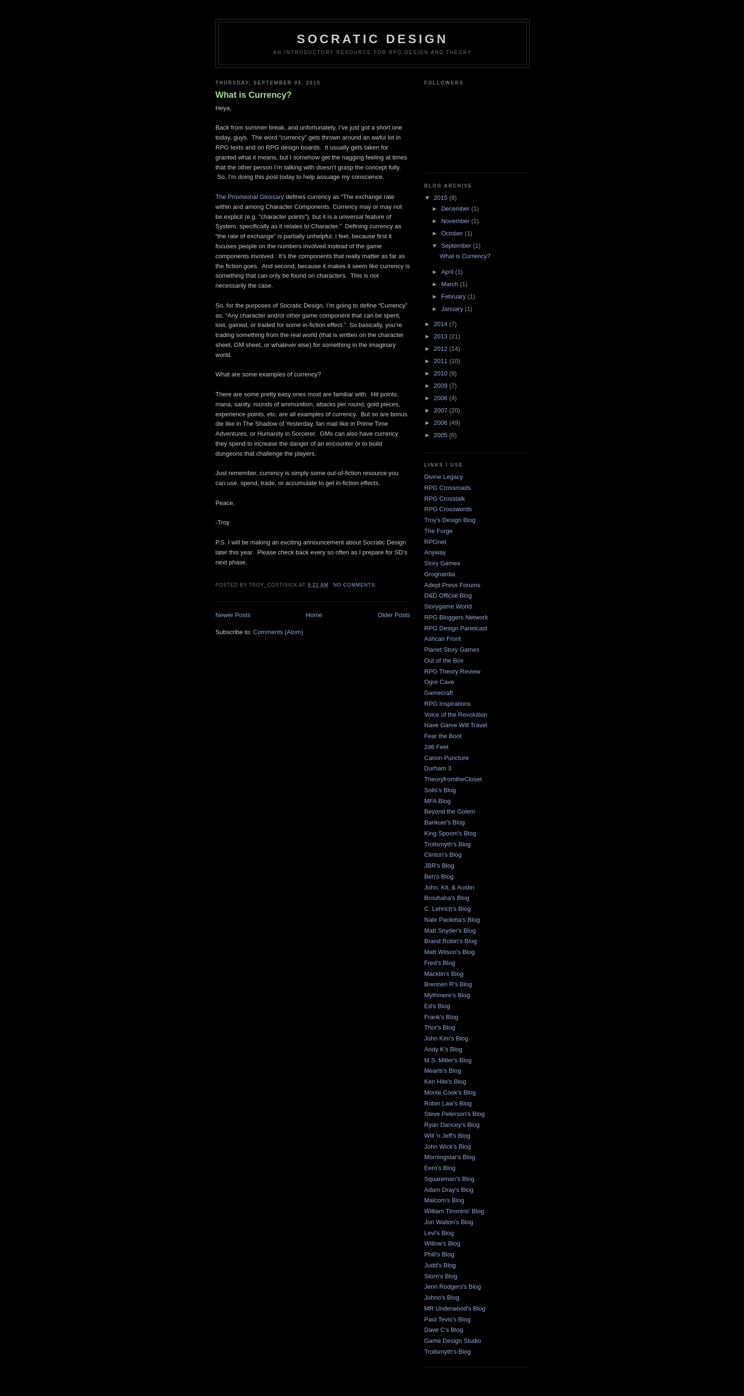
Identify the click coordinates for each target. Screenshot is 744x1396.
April (448, 271)
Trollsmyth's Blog (447, 844)
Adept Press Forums (452, 585)
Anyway (435, 552)
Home (314, 614)
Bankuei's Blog (444, 822)
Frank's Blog (441, 1017)
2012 (441, 348)
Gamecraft (438, 692)
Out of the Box (444, 660)
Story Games (442, 563)
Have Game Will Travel (455, 725)
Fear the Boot (443, 736)
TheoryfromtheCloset (453, 779)
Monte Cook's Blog (450, 1092)
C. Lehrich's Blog (447, 908)
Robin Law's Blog (448, 1103)
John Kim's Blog (446, 1038)
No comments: (356, 585)
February (454, 296)
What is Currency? (253, 95)
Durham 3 (437, 768)
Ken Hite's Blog (445, 1081)
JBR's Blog (439, 865)
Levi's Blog (439, 1233)
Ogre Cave (439, 681)
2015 (441, 197)
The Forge (438, 530)
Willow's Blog (442, 1243)
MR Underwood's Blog (454, 1308)
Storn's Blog (440, 1276)
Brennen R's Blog (448, 984)
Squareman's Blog (449, 1178)
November (456, 221)
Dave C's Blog (443, 1329)
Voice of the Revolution (455, 714)
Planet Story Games (451, 649)
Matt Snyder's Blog (450, 930)
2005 (441, 435)
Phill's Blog (439, 1254)
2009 (441, 385)
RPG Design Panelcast (455, 628)
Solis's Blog (440, 790)
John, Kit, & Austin (449, 887)
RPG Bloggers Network (456, 617)
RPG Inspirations (447, 703)
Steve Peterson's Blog (454, 1113)
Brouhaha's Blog (446, 897)
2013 (441, 336)
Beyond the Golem (449, 811)
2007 (441, 410)
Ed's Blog (437, 1006)
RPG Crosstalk (444, 498)
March (450, 284)
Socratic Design (372, 39)
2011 (441, 361)
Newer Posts (233, 614)
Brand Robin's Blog (450, 941)
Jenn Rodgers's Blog (452, 1286)
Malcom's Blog (444, 1200)
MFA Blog (437, 801)
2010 (441, 373)
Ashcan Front (442, 638)
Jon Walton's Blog (448, 1222)
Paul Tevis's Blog (447, 1319)
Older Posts (394, 614)
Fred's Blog (439, 962)
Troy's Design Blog (449, 520)
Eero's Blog (440, 1167)
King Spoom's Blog (450, 833)
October (453, 233)
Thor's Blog (439, 1027)
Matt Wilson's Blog (449, 952)
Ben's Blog (439, 876)
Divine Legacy (443, 476)
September (457, 245)
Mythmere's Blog (447, 995)
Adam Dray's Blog (449, 1189)
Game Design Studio (452, 1340)
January (453, 308)
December (456, 208)
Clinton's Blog (443, 854)
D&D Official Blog (448, 595)
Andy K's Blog (443, 1049)
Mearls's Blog (442, 1070)
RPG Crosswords (448, 509)
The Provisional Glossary (249, 196)
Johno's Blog (441, 1297)
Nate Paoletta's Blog (452, 919)
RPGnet (435, 541)
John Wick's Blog (447, 1146)
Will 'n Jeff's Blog (447, 1135)
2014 (441, 324)
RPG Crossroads (447, 487)
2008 (441, 398)
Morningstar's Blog (449, 1157)
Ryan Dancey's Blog (452, 1124)
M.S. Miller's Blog (448, 1060)
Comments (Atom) (278, 632)
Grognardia (439, 574)
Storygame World (448, 606)
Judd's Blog (440, 1265)
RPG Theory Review (452, 671)
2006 (441, 422)
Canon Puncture (446, 757)
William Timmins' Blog (454, 1211)
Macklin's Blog (444, 973)
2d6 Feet (436, 746)
